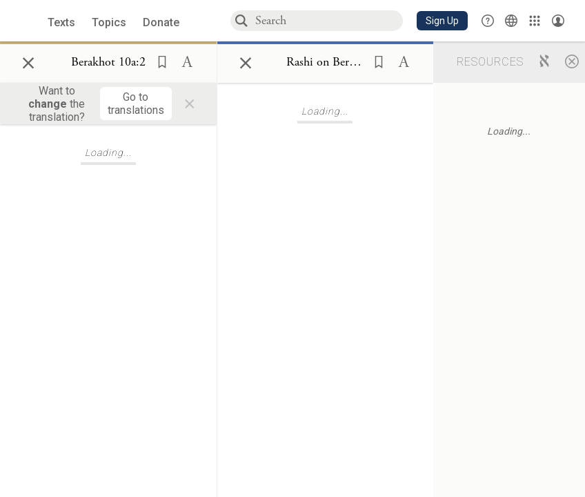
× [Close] (28, 60)
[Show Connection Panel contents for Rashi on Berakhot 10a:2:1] (325, 63)
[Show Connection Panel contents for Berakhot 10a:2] (108, 63)
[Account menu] (558, 20)
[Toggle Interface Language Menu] (511, 20)
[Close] (572, 61)
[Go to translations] (136, 103)
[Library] (534, 20)
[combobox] (328, 20)
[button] (442, 20)
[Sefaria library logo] (27, 21)
